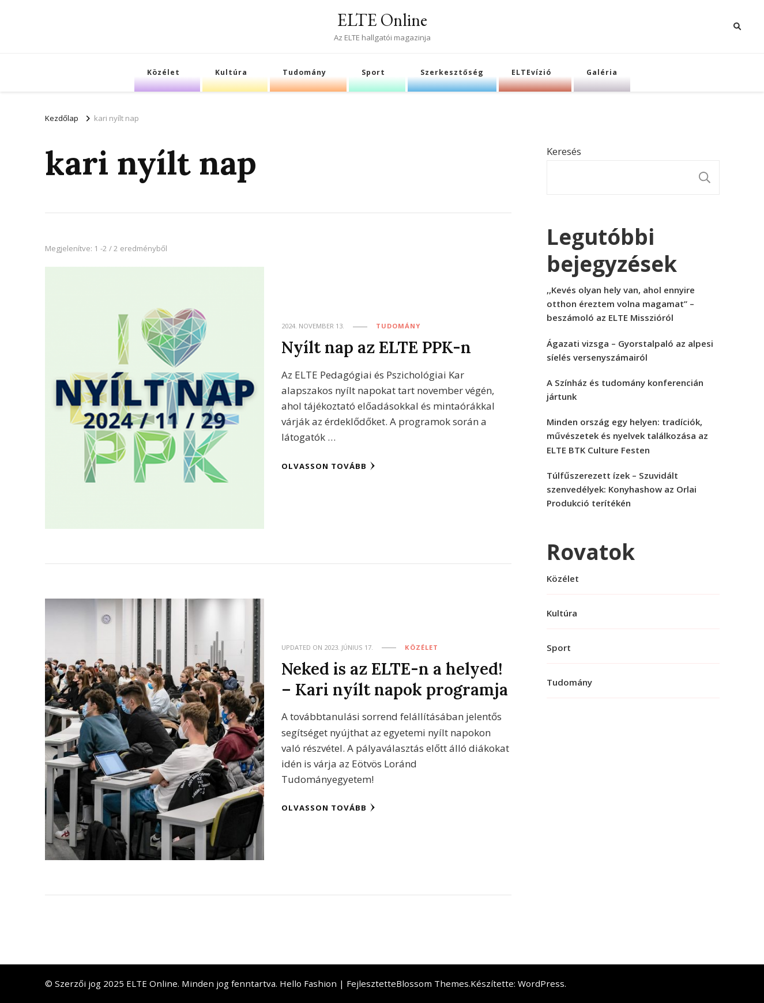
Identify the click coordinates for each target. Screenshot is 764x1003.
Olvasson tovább (328, 465)
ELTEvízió (531, 72)
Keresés (564, 151)
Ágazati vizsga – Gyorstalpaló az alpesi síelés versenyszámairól (630, 350)
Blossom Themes (432, 983)
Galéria (602, 72)
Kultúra (231, 72)
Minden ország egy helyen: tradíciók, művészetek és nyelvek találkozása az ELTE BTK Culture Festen (627, 435)
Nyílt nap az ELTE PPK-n (375, 347)
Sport (373, 72)
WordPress (541, 983)
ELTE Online (382, 20)
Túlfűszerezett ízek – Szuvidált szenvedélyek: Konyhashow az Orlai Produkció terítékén (622, 489)
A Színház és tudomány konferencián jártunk (625, 389)
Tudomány (304, 72)
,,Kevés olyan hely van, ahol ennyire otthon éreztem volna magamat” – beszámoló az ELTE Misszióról (621, 303)
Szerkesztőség (452, 72)
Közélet (163, 72)
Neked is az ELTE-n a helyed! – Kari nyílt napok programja (394, 679)
